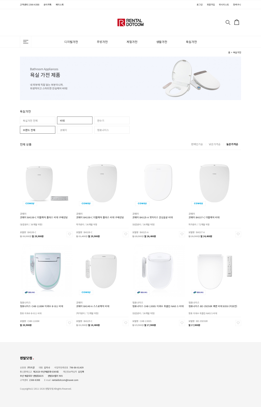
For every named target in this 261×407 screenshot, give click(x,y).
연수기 (100, 120)
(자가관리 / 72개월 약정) (89, 309)
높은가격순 (232, 144)
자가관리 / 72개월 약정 (201, 220)
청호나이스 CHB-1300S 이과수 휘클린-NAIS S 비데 (158, 303)
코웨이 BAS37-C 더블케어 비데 (205, 214)
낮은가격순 (215, 144)
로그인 (200, 4)
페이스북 (60, 4)
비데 (62, 120)
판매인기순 (197, 144)
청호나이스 (103, 130)
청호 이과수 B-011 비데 (33, 309)
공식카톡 (47, 4)
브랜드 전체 (29, 130)
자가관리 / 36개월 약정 (89, 220)
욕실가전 (191, 42)
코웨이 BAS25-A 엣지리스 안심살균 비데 (153, 214)
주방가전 (102, 42)
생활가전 (161, 42)
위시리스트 (224, 4)
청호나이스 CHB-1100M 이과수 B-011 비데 (42, 303)
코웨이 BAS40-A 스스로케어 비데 (94, 303)
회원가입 (211, 4)
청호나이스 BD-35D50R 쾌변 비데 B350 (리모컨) (213, 303)
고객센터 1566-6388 (29, 4)
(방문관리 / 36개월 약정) (33, 220)
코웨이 (63, 130)
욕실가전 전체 (30, 120)
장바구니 (237, 4)
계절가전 (132, 42)
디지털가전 (71, 42)
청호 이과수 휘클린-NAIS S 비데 (204, 309)
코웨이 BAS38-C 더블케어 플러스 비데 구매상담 (44, 214)
